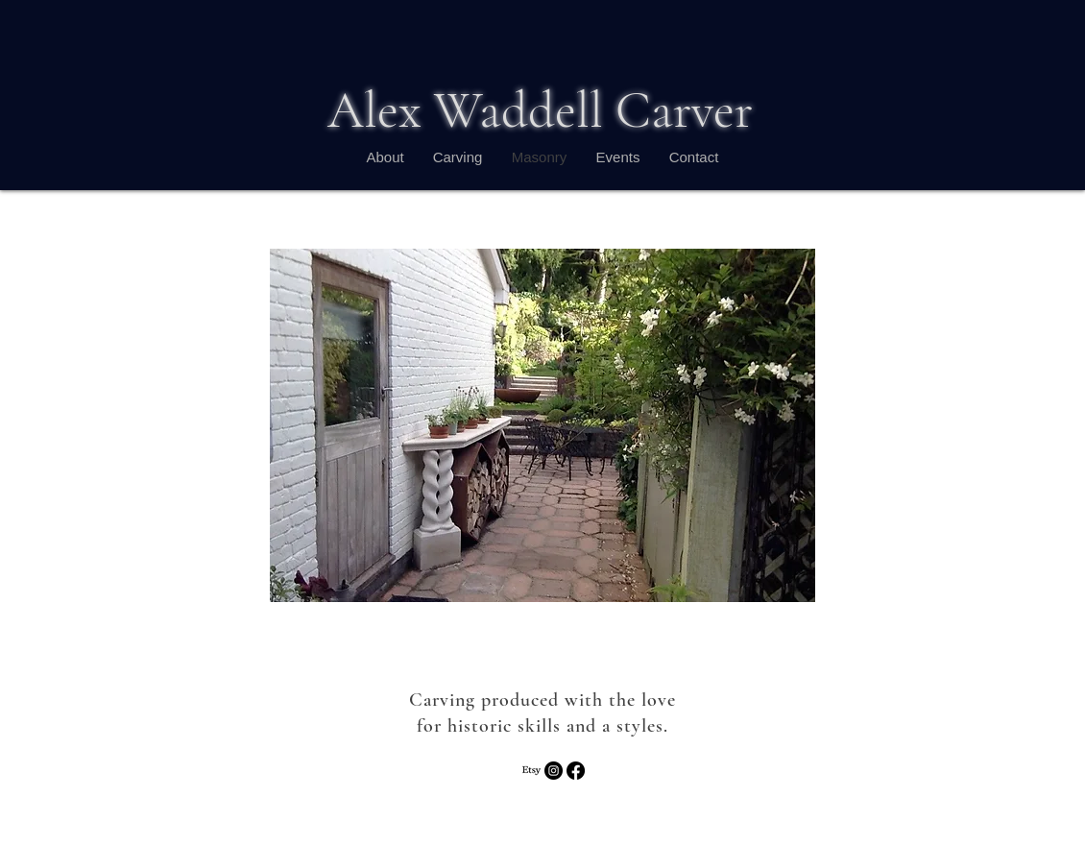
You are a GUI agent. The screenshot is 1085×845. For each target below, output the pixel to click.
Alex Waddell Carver (540, 110)
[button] (542, 425)
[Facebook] (576, 770)
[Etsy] (531, 770)
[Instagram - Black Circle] (553, 770)
